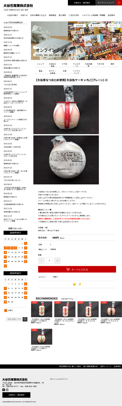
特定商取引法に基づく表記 (70, 366)
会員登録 (79, 26)
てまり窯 (100, 64)
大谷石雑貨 (88, 65)
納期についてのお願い (12, 45)
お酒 (64, 71)
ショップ (40, 64)
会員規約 (117, 366)
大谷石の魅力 (12, 15)
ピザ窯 (64, 64)
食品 (40, 71)
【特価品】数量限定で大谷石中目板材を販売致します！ (15, 76)
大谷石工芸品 (52, 65)
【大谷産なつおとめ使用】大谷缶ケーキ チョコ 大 (87, 320)
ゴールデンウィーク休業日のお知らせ (15, 120)
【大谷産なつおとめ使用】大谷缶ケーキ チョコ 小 (111, 320)
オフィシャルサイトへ (59, 379)
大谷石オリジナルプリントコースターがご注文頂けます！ (15, 129)
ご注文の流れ (74, 15)
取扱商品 (52, 15)
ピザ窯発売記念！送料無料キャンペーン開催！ (15, 111)
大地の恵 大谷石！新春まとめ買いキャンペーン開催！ (15, 139)
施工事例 (62, 15)
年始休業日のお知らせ (12, 68)
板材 (112, 64)
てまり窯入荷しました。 (13, 180)
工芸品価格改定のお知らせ (14, 204)
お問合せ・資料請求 (82, 2)
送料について (105, 366)
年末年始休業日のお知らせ (14, 38)
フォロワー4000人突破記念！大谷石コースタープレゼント (15, 102)
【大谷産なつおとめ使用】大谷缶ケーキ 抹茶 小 (41, 347)
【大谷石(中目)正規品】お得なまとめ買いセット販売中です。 (15, 188)
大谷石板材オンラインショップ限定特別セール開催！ (15, 93)
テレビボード (76, 65)
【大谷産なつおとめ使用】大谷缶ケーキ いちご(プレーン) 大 (64, 320)
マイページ (97, 25)
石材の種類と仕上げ (38, 15)
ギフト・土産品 (52, 72)
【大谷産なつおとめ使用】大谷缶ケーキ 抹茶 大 (41, 320)
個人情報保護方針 (90, 366)
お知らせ (24, 15)
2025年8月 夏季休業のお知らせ (15, 60)
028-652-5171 (12, 386)
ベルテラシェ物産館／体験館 (93, 15)
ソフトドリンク (76, 72)
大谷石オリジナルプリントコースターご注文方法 (15, 155)
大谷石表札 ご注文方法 (12, 147)
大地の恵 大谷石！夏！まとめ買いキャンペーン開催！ (15, 172)
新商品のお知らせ (10, 197)
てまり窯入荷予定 (10, 84)
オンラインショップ (106, 3)
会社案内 (111, 15)
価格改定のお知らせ (11, 30)
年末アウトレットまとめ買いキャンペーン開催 (15, 220)
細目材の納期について (12, 53)
